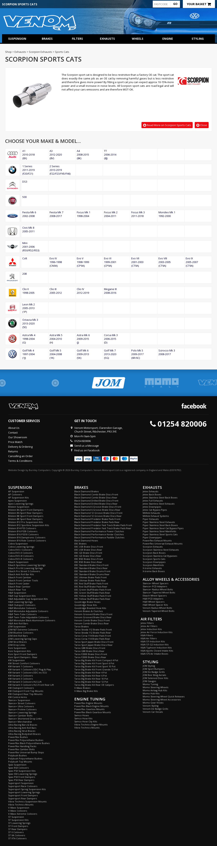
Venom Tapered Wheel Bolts (158, 610)
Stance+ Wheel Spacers (155, 583)
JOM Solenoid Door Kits (155, 678)
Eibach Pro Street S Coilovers (24, 571)
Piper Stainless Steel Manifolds (159, 531)
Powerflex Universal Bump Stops (26, 752)
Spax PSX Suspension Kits (21, 770)
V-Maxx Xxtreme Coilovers (22, 813)
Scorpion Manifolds (153, 565)
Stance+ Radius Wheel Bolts (158, 589)
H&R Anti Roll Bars (18, 623)
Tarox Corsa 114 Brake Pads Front (92, 635)
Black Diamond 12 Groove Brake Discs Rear (98, 515)
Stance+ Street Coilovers (21, 703)
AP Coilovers (15, 494)
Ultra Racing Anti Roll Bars (22, 727)
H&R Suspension (17, 592)
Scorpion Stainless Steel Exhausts (161, 549)
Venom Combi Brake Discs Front (92, 620)
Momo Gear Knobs (153, 702)
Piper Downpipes (152, 537)
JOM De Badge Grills (154, 671)
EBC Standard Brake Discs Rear (91, 568)
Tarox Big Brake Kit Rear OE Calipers (94, 684)
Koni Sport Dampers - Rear (22, 657)
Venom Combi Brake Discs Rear (91, 623)
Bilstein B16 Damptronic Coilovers (26, 537)
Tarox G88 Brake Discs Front (89, 647)
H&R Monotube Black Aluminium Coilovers (31, 620)
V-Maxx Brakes (82, 687)
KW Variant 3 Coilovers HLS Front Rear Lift (31, 684)
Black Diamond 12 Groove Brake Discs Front (98, 512)
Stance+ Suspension (19, 700)
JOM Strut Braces (17, 641)
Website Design (16, 470)
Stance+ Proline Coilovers (22, 709)
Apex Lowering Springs (20, 503)
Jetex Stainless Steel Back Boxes (160, 497)
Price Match (15, 442)
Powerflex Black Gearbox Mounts (92, 712)
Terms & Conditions (20, 461)
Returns (13, 451)
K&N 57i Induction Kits (153, 641)
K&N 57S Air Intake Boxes (154, 653)
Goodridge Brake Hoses (87, 601)
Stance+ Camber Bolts (20, 715)
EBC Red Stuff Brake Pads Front (91, 583)
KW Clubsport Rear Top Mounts (25, 694)
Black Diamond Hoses (86, 540)
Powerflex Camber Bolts (21, 749)
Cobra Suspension (18, 543)
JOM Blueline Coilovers (20, 632)
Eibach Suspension (18, 562)
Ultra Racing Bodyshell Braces (24, 733)
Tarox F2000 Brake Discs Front (90, 654)
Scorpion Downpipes (154, 562)
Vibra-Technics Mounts (20, 804)
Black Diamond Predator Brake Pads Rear (97, 522)
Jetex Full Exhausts (153, 500)
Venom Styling (150, 705)
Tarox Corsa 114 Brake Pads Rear (92, 638)
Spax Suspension (17, 764)
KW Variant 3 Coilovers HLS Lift (25, 681)
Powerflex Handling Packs (22, 746)
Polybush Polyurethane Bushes (25, 758)
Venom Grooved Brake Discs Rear (93, 617)
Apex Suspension (17, 500)
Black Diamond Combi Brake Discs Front (96, 494)
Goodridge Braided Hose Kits (90, 608)
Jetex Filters (147, 623)
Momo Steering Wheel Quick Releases (163, 696)
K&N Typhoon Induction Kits (156, 647)
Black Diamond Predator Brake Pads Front (97, 519)
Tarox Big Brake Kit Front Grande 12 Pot (96, 669)
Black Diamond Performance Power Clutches (99, 531)
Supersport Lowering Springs (24, 792)
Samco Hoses (81, 715)
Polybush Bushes (17, 755)
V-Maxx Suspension (18, 807)
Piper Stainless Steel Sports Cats (160, 534)
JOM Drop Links (16, 644)
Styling (198, 39)
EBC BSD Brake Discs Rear (88, 562)
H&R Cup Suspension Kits (22, 595)
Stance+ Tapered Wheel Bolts (159, 592)
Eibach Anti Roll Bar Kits (21, 574)
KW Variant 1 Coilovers (20, 666)
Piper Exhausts (151, 519)
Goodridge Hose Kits (85, 605)
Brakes (47, 39)
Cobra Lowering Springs (21, 546)
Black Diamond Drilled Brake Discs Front (96, 500)
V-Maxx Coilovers (17, 810)
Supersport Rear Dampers (22, 798)
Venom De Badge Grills (155, 708)
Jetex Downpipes (152, 506)
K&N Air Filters (149, 638)
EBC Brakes (80, 543)
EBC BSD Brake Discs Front (88, 558)
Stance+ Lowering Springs (22, 712)
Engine (167, 39)
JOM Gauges (149, 681)
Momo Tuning (150, 684)
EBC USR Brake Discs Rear (88, 549)
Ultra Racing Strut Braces (21, 730)
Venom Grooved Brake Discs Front (93, 614)
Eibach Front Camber (19, 577)
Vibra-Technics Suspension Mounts (27, 801)
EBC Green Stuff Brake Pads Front (92, 589)
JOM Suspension (17, 626)
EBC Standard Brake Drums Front (92, 571)
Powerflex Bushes (18, 737)
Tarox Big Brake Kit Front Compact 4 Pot (96, 660)
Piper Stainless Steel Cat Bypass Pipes (163, 528)
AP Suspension (16, 491)
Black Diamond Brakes (86, 491)
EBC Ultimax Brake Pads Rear (90, 580)
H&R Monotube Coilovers (22, 608)
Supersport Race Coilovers (22, 786)
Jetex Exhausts (150, 491)
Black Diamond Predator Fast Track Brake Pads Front (103, 525)
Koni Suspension (17, 647)
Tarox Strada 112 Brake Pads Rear (92, 632)
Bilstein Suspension (18, 506)
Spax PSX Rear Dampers (21, 780)
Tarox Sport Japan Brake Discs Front (93, 641)
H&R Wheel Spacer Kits (155, 604)
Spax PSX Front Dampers (21, 776)
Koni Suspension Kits (19, 651)
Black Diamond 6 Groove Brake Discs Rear (97, 509)
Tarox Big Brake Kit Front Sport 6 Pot (94, 663)
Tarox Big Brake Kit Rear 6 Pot (90, 675)
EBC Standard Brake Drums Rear (92, 574)
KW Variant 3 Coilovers (20, 678)
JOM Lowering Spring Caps (22, 638)
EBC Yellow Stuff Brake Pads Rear (92, 598)
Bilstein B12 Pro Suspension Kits (25, 522)
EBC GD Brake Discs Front (88, 552)
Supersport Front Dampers (23, 795)
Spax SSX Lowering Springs (22, 773)
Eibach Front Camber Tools (23, 580)
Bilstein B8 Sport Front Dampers (25, 515)
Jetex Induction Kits (151, 629)
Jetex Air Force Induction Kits (156, 632)
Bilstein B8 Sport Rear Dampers (25, 519)
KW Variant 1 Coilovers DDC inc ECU (27, 672)
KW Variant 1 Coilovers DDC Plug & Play (29, 669)
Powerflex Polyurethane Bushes (25, 740)
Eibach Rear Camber (19, 586)
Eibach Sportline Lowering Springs (26, 565)
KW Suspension (16, 660)
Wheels (137, 39)
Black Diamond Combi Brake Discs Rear (95, 497)
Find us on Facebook (87, 450)
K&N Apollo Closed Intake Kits (157, 650)
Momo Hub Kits (151, 693)
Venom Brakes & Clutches (88, 611)
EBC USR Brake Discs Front (88, 546)
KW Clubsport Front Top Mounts (25, 690)
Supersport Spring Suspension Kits (27, 789)
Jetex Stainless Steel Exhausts (158, 503)
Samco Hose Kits (83, 718)
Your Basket (199, 4)
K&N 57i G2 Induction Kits (154, 644)
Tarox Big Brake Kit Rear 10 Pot (91, 678)
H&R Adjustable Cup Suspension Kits (28, 598)
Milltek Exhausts (151, 512)
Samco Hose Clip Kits (85, 721)
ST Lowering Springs (19, 823)
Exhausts (107, 39)
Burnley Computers (39, 470)
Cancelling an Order (20, 456)
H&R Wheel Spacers (153, 601)
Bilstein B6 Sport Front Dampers (25, 509)
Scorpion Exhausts (153, 546)
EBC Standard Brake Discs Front (91, 565)
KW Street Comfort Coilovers (24, 663)
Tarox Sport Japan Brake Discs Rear (93, 644)
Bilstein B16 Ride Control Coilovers (27, 540)
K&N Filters (147, 635)
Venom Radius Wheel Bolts (157, 607)
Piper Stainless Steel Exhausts (159, 522)
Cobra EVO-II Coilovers (20, 552)
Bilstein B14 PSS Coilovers (22, 528)
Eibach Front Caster (18, 583)
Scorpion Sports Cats (154, 558)
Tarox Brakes (81, 626)
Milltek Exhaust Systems (156, 515)
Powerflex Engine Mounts (88, 703)
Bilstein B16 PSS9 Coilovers (22, 531)
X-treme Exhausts (152, 568)
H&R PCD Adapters (153, 598)
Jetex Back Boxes (152, 494)
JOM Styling (149, 665)
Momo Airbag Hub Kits (155, 690)
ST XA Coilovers (16, 835)
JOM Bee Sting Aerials (154, 675)
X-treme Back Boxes (154, 571)
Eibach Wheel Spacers (155, 595)
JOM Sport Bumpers (153, 668)
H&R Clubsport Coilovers (21, 605)
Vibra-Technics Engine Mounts (90, 724)
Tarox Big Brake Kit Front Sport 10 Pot (94, 666)
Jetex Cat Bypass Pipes (155, 509)
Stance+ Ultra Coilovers (21, 706)
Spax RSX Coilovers (18, 767)
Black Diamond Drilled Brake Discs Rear (96, 503)
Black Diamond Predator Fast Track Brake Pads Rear (102, 528)
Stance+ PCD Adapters (155, 586)
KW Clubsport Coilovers (21, 687)
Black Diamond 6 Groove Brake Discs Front (97, 506)
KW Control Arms (17, 697)
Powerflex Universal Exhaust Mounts (162, 543)
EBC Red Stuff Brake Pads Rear (90, 586)
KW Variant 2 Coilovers (20, 675)
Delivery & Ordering (20, 446)
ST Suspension (16, 816)
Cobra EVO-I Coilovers (20, 549)
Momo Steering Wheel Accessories (162, 699)
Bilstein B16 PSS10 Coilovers (23, 534)
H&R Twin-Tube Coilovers (22, 614)
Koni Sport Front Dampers (22, 654)
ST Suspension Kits (18, 819)
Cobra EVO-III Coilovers (20, 555)
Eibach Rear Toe (17, 589)
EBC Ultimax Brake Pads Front (90, 577)
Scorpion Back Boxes (154, 552)
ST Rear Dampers (17, 829)
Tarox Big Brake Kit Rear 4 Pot (90, 672)
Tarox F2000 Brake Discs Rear (90, 657)
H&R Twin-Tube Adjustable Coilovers (28, 617)
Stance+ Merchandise (20, 721)
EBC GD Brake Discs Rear (87, 555)
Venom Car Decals (153, 711)
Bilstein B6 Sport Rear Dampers (25, 512)
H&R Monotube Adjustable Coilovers (28, 611)
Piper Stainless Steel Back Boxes (160, 525)
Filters (77, 39)
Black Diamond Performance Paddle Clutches (99, 537)
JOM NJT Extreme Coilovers (23, 629)
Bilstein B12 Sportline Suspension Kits (28, 525)
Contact (13, 432)
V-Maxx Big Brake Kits (86, 690)
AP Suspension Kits (18, 497)
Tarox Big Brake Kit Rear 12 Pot (91, 681)
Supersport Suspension (21, 783)
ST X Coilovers (16, 832)
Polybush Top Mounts (20, 761)
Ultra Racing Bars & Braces (22, 724)
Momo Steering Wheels (155, 687)
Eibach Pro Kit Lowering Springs (25, 568)
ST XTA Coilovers (17, 838)
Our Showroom (17, 437)
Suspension (17, 39)
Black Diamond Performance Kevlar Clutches (99, 534)
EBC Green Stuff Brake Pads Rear (92, 592)
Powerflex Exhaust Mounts (157, 540)
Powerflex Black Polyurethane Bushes (29, 743)
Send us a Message (86, 445)
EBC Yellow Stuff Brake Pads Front (92, 595)
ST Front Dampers (18, 826)
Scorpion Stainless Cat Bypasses (160, 555)
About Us (13, 428)
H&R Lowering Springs (20, 601)
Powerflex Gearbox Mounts (89, 709)
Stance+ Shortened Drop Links (25, 718)
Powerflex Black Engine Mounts (91, 706)
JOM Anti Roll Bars (18, 635)
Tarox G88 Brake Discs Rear (89, 651)
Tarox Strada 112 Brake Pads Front (93, 629)
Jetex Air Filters (149, 626)
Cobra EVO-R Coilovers (20, 558)
